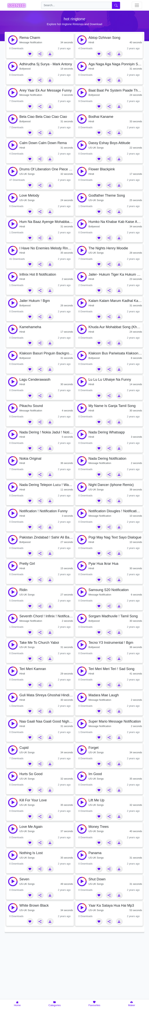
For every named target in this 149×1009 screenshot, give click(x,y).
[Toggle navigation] (137, 5)
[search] (76, 5)
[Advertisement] (74, 970)
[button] (30, 54)
